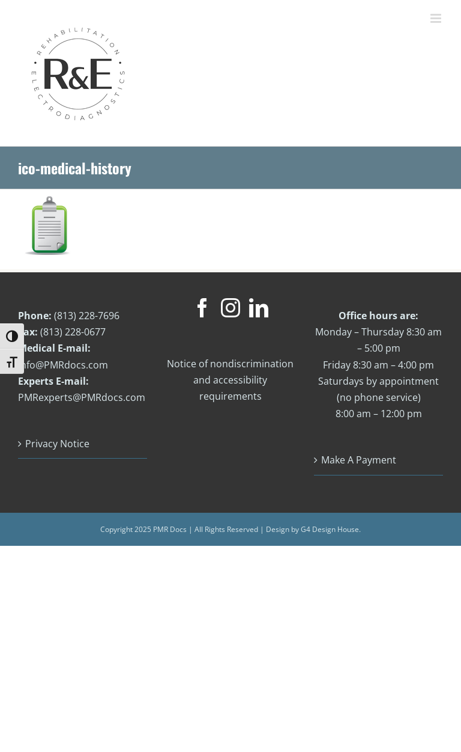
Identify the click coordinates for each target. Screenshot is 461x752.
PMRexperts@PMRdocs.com (81, 397)
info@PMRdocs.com (63, 364)
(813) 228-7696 (86, 315)
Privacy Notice (57, 443)
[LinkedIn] (258, 307)
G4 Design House (330, 529)
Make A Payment (358, 459)
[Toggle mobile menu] (436, 18)
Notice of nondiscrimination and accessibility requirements (230, 380)
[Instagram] (230, 307)
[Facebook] (202, 307)
